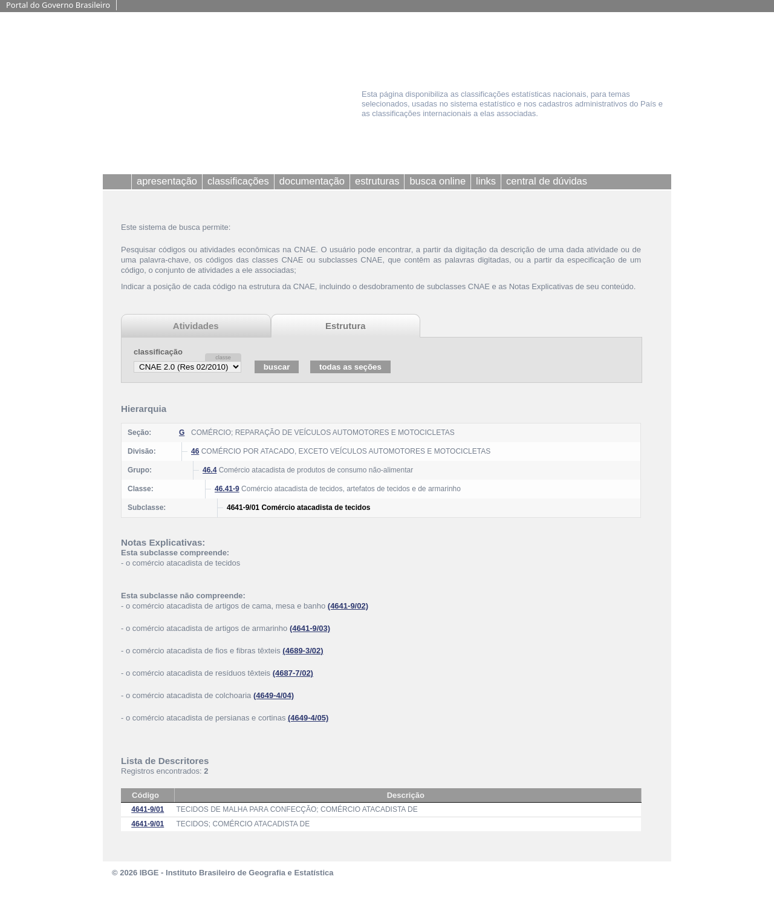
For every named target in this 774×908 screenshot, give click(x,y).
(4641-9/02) (348, 605)
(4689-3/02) (302, 650)
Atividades (196, 326)
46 (195, 451)
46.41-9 (227, 489)
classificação (158, 351)
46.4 (209, 470)
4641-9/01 (147, 809)
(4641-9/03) (310, 628)
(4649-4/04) (273, 695)
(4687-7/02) (293, 673)
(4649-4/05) (308, 717)
